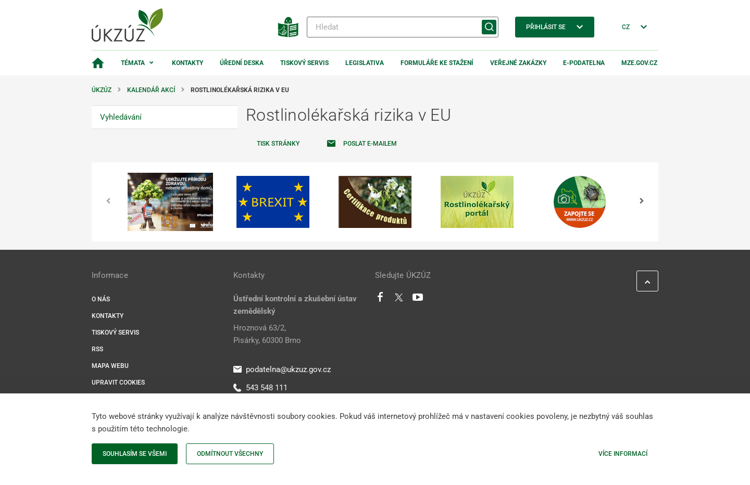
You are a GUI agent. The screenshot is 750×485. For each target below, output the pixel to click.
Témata (133, 63)
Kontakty (187, 63)
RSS (97, 349)
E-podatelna (584, 63)
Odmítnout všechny (230, 453)
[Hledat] (402, 27)
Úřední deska (242, 63)
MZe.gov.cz (639, 63)
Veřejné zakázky (518, 63)
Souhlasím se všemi (135, 453)
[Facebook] (380, 299)
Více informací (622, 453)
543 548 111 (260, 387)
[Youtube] (418, 299)
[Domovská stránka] (98, 62)
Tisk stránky (278, 143)
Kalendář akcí (151, 90)
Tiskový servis (304, 63)
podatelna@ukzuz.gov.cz (282, 369)
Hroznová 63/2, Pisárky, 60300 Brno (267, 334)
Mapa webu (110, 365)
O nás (101, 299)
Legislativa (364, 63)
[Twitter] (399, 299)
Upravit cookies (118, 382)
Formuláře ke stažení (437, 63)
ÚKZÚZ (101, 90)
